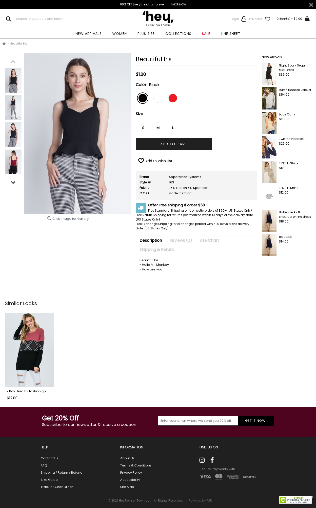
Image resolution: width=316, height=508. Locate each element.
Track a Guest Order (57, 487)
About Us (127, 458)
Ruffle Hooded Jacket (295, 90)
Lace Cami (287, 114)
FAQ (44, 465)
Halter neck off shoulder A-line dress (295, 214)
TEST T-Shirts (288, 163)
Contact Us (49, 458)
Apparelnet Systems (185, 177)
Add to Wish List (158, 160)
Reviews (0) (180, 240)
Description (150, 240)
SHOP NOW (178, 4)
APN (209, 500)
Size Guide (49, 480)
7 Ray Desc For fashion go (26, 391)
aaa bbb (285, 237)
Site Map (127, 487)
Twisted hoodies (291, 139)
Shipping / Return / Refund (61, 472)
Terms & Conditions (136, 465)
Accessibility (130, 480)
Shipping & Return (156, 249)
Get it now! (256, 420)
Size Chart (209, 240)
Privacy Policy (131, 472)
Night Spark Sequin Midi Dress (293, 67)
